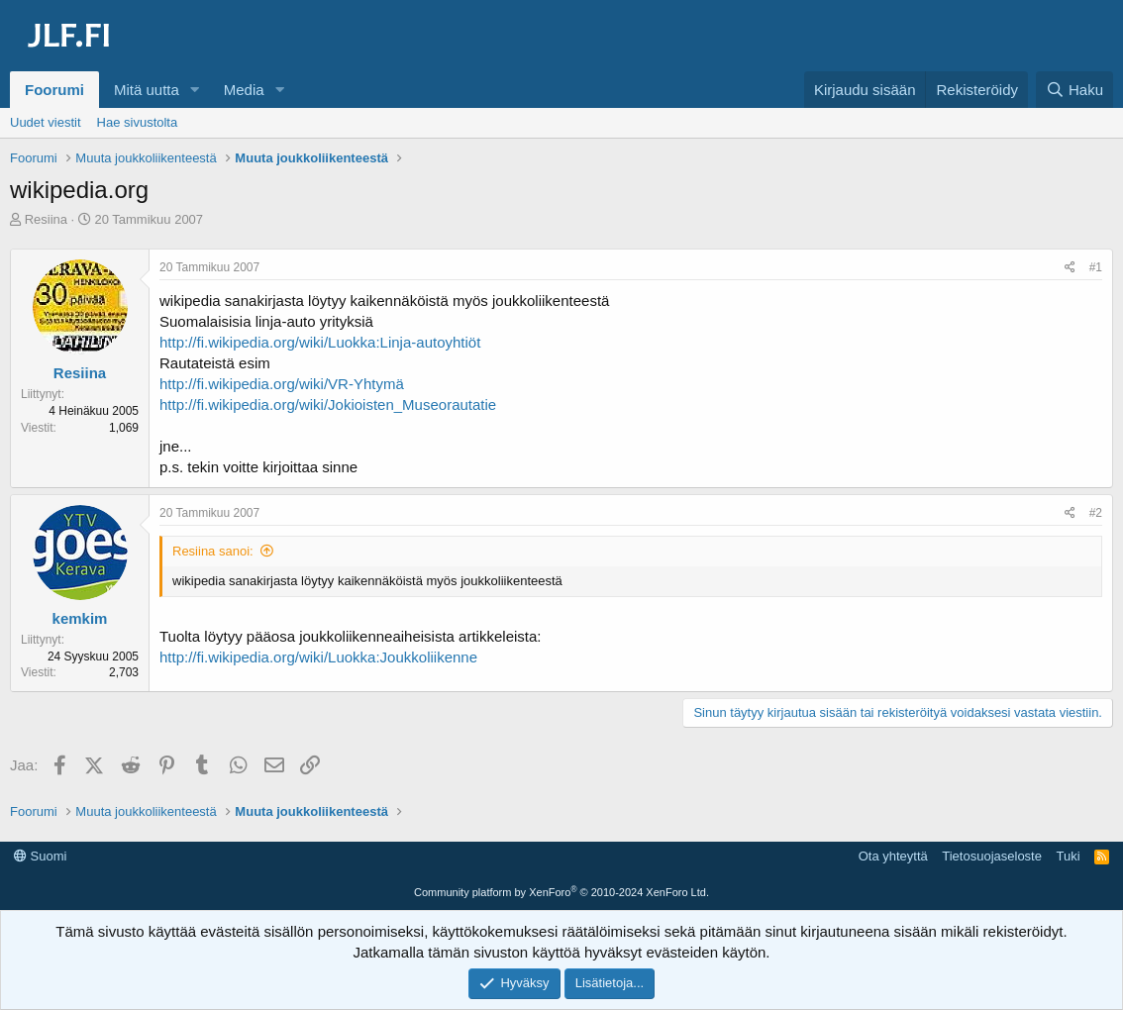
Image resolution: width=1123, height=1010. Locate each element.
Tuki (1067, 856)
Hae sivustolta (137, 122)
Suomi (40, 856)
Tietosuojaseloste (992, 856)
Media (244, 89)
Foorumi (54, 89)
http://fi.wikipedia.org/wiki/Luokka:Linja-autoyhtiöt (319, 342)
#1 (1095, 267)
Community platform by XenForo (561, 892)
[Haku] (1074, 89)
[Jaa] (1070, 267)
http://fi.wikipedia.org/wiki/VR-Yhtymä (281, 383)
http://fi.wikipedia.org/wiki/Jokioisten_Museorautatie (327, 404)
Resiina (46, 219)
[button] (195, 89)
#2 (1095, 513)
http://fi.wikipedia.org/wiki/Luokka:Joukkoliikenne (318, 657)
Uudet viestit (45, 122)
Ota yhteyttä (893, 856)
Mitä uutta (146, 89)
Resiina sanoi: (213, 551)
